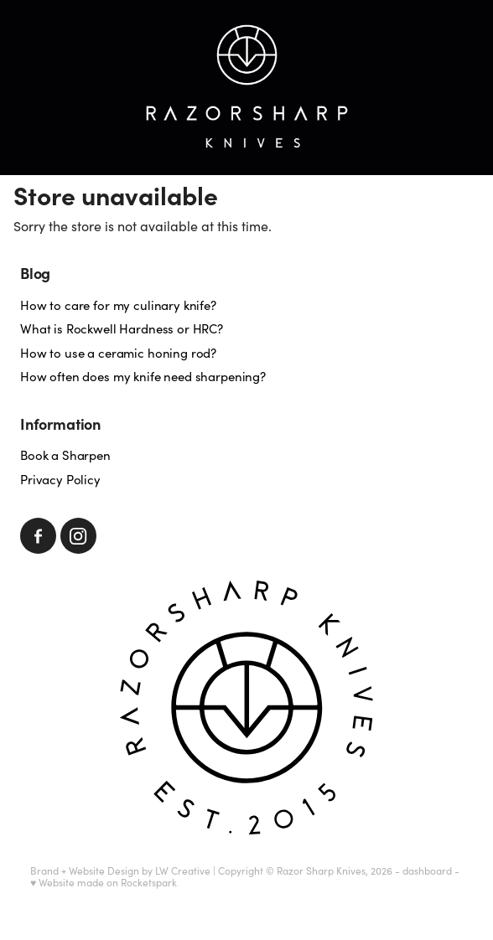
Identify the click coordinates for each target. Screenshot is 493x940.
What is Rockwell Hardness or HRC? (121, 328)
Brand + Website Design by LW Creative (120, 870)
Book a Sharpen (65, 455)
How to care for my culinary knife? (118, 305)
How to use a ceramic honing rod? (118, 352)
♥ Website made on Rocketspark (103, 882)
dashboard (427, 870)
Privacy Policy (60, 479)
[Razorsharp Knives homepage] (246, 87)
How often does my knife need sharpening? (143, 376)
